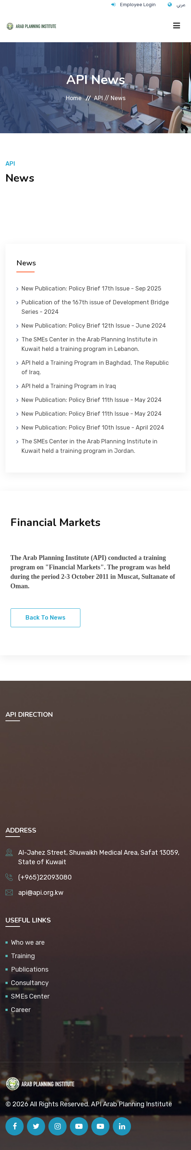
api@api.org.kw (40, 893)
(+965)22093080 (45, 877)
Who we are (28, 942)
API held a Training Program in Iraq (68, 386)
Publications (29, 969)
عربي (181, 4)
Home (73, 98)
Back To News (45, 617)
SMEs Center (30, 996)
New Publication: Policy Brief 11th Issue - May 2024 (91, 399)
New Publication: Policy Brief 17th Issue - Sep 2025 (91, 288)
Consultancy (30, 983)
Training (23, 956)
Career (21, 1010)
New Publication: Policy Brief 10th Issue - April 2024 (92, 427)
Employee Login (138, 4)
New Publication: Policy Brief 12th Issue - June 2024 (93, 325)
